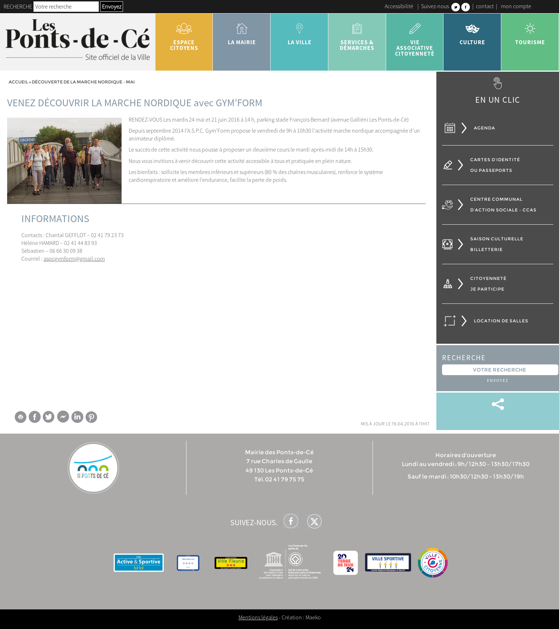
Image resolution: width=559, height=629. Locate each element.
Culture (472, 31)
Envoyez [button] (111, 6)
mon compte (516, 6)
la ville (299, 31)
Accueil (18, 82)
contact (485, 6)
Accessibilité (399, 6)
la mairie (241, 31)
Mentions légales (258, 617)
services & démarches (357, 34)
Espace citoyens (184, 34)
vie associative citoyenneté (415, 37)
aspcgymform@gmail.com (74, 258)
